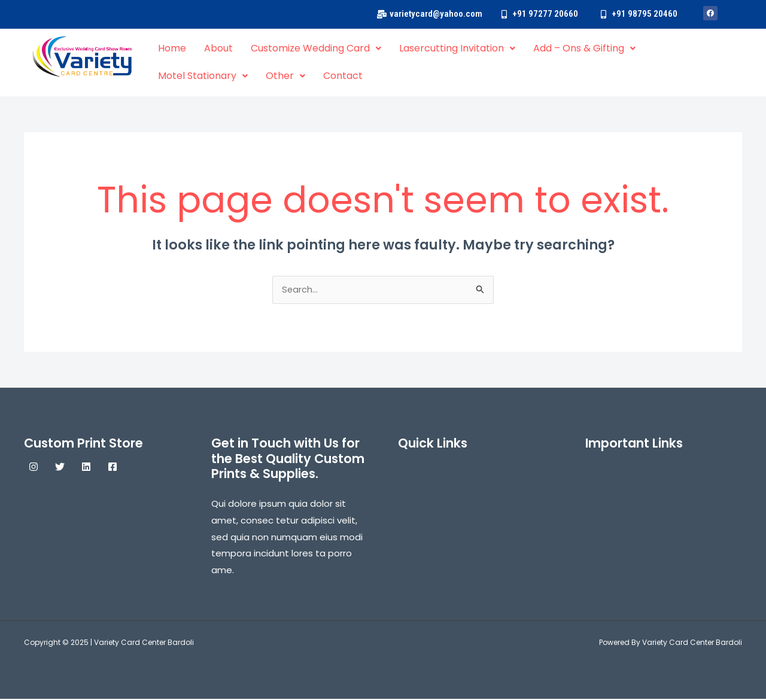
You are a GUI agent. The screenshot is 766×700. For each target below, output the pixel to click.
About (218, 48)
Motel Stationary (203, 76)
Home (172, 48)
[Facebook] (112, 467)
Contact (343, 76)
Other (285, 76)
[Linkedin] (86, 467)
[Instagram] (33, 467)
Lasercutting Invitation (457, 48)
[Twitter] (59, 467)
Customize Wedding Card (316, 48)
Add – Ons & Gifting (584, 48)
